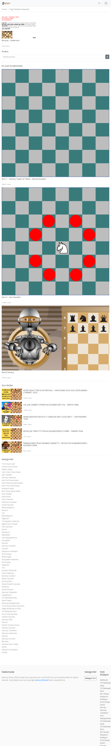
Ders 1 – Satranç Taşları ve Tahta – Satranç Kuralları (24, 179)
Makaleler (6, 535)
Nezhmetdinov (8, 507)
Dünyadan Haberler (10, 559)
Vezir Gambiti (7, 499)
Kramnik (5, 587)
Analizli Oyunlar (8, 617)
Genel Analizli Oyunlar (11, 584)
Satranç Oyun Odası (10, 644)
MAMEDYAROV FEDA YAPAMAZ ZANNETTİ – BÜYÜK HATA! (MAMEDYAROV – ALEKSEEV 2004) (55, 444)
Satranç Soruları (8, 638)
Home (4, 9)
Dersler (5, 543)
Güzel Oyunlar (8, 505)
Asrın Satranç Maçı (9, 614)
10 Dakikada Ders (9, 611)
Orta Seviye (6, 554)
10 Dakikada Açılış (9, 597)
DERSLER (104, 680)
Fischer (5, 622)
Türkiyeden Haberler (11, 521)
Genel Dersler (7, 589)
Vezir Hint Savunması (11, 485)
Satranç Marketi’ (42, 680)
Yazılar (4, 652)
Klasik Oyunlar (8, 578)
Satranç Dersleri (8, 627)
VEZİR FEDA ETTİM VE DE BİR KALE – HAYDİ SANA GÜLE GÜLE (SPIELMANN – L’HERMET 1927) (55, 391)
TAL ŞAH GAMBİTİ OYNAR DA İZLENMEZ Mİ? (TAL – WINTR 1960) (51, 405)
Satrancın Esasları (9, 502)
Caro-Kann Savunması (11, 472)
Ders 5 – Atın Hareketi (11, 297)
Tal (3, 513)
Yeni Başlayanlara (9, 537)
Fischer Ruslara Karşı (10, 625)
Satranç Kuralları (9, 546)
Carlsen (5, 548)
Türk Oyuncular (8, 464)
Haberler (5, 565)
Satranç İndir (7, 619)
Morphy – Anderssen (11, 40)
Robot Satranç (8, 372)
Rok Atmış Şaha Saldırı (11, 491)
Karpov (5, 510)
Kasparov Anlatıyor (10, 551)
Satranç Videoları (9, 477)
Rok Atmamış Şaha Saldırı (12, 483)
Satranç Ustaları (8, 576)
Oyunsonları (7, 581)
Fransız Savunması (9, 466)
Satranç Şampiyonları (11, 603)
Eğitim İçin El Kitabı (9, 524)
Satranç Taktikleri (9, 630)
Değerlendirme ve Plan (11, 608)
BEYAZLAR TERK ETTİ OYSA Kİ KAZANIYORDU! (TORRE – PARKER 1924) (53, 431)
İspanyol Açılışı (8, 488)
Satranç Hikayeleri (9, 592)
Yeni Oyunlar (7, 526)
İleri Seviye (6, 562)
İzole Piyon (6, 496)
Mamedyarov (7, 515)
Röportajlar (6, 556)
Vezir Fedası (7, 494)
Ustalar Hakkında (9, 570)
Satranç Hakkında (9, 633)
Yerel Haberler (8, 573)
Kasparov (6, 532)
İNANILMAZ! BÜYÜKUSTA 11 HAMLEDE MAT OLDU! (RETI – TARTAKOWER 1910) (54, 418)
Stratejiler (6, 540)
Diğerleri (5, 518)
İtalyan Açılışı (7, 469)
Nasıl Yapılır (7, 600)
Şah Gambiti (7, 475)
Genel (4, 529)
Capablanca (7, 595)
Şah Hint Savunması (10, 480)
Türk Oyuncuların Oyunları (13, 606)
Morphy (5, 641)
